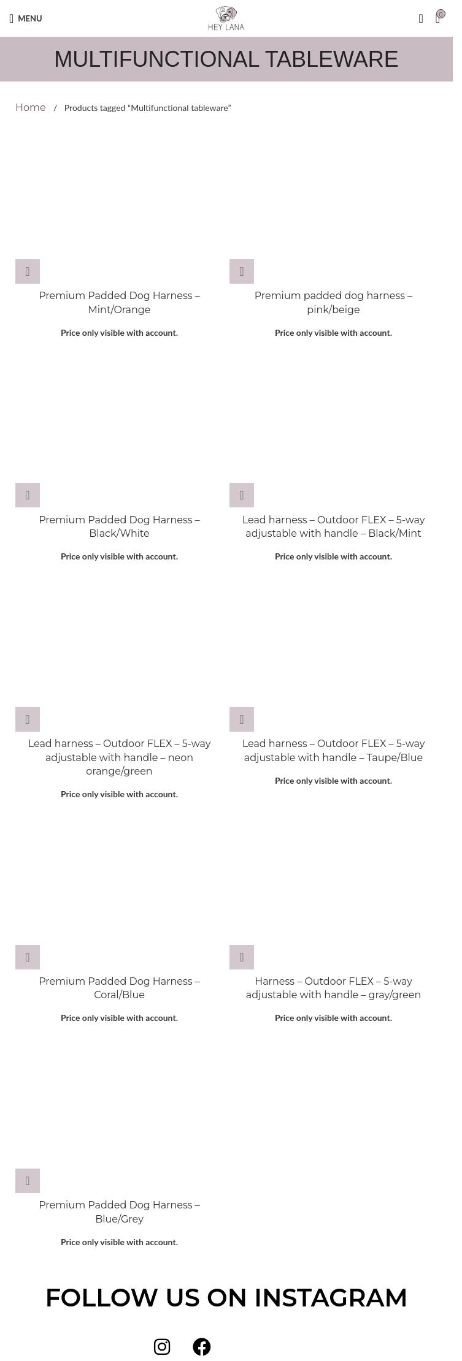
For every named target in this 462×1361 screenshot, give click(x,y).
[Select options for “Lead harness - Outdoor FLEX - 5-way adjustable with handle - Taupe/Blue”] (241, 719)
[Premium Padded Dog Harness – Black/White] (119, 429)
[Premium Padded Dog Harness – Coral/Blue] (119, 891)
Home (31, 107)
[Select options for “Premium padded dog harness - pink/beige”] (241, 271)
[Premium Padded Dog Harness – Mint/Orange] (119, 206)
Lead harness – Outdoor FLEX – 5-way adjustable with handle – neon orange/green (119, 757)
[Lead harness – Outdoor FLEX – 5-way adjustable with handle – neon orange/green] (119, 654)
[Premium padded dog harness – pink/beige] (333, 206)
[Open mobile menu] (25, 18)
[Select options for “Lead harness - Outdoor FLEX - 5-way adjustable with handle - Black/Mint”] (241, 495)
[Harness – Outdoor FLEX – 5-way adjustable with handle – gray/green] (333, 891)
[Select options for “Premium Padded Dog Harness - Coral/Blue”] (27, 957)
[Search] (420, 18)
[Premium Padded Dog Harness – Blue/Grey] (119, 1115)
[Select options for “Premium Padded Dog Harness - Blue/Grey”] (27, 1181)
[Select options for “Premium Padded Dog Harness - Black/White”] (27, 495)
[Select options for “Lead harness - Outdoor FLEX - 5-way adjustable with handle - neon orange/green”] (27, 719)
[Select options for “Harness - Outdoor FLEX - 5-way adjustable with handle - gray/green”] (241, 957)
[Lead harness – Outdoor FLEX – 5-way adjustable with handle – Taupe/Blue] (333, 654)
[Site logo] (226, 17)
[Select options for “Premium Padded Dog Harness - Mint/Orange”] (27, 271)
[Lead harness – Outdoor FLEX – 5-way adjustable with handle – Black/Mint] (333, 429)
